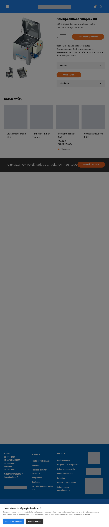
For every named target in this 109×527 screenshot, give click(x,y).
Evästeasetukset (34, 521)
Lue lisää (86, 515)
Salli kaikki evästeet (13, 521)
